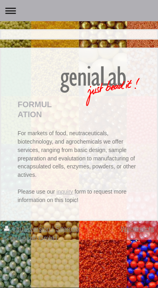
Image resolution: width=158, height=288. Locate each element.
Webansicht (137, 229)
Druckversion (28, 229)
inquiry (64, 191)
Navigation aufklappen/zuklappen (79, 10)
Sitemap (67, 229)
